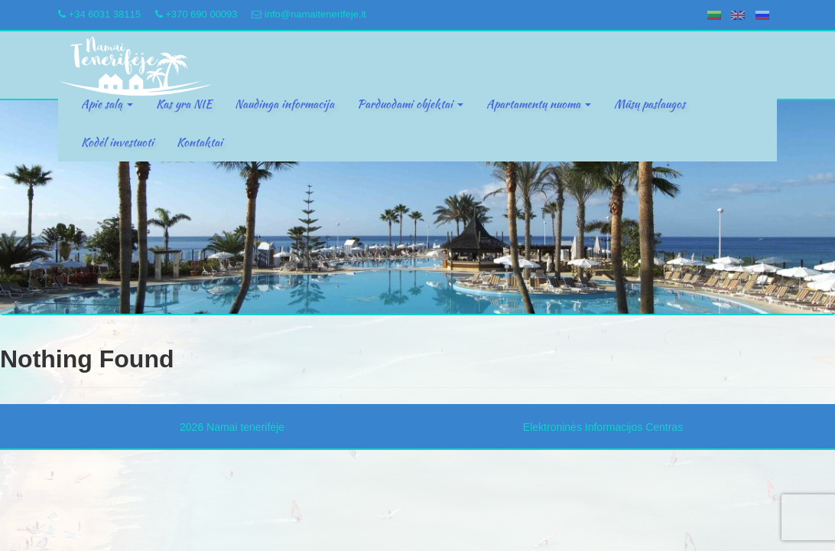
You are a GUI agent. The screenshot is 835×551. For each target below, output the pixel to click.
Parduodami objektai (410, 104)
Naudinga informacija (284, 104)
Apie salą (107, 104)
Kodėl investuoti (117, 142)
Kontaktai (200, 142)
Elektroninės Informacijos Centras (603, 427)
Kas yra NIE (184, 104)
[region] (417, 207)
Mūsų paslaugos (649, 104)
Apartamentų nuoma (538, 104)
